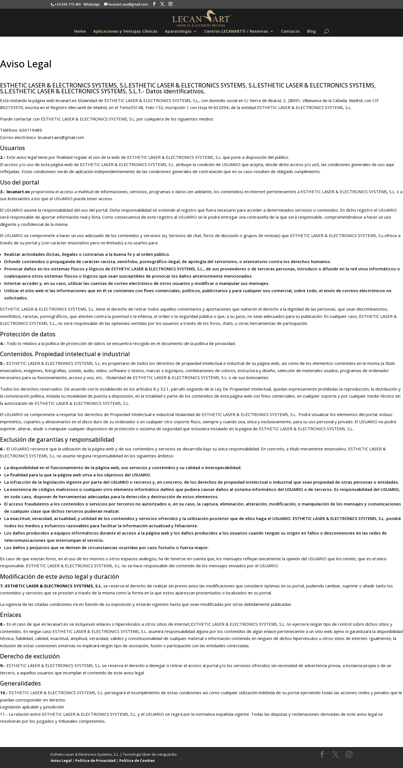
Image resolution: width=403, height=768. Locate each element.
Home (80, 31)
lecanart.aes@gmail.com (61, 137)
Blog (311, 31)
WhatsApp (91, 4)
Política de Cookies (137, 760)
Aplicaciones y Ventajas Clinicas (125, 31)
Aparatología (178, 31)
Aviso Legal (61, 760)
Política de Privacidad (95, 760)
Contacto (290, 31)
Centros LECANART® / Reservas (236, 31)
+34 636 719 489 (68, 4)
